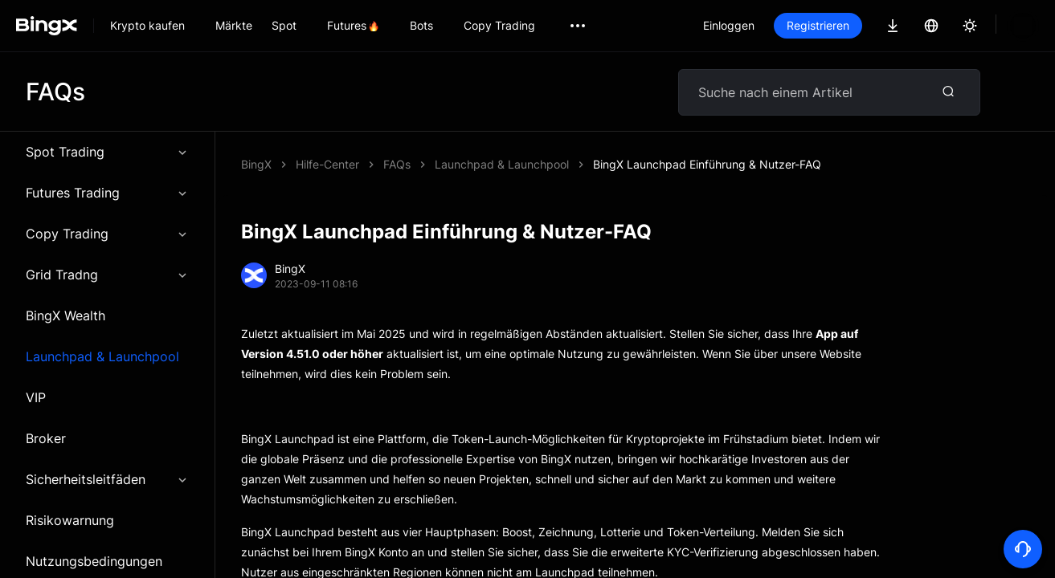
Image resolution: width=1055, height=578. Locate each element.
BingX (256, 164)
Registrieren (872, 25)
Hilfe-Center (327, 164)
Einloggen (783, 25)
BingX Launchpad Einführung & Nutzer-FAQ (497, 164)
